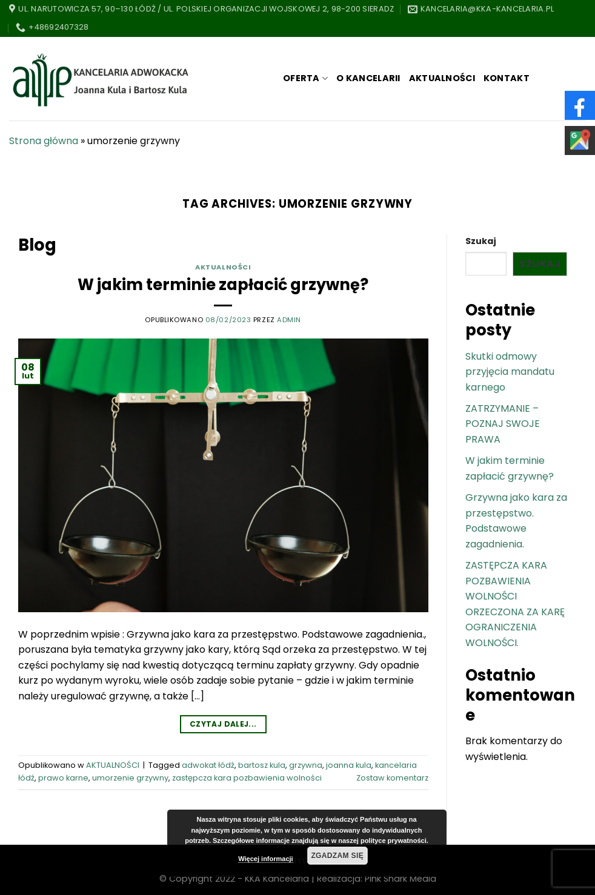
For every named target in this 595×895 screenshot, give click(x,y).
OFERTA (305, 78)
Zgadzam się (337, 855)
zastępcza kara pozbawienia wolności (247, 778)
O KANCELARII (368, 78)
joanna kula (348, 765)
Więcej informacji (265, 858)
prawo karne (63, 778)
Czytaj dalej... (223, 724)
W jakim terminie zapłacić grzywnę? (223, 285)
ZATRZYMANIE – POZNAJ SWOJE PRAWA (502, 423)
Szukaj (480, 241)
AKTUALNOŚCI (442, 78)
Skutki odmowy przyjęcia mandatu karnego (509, 371)
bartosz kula (261, 765)
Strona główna (43, 141)
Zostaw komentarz (392, 778)
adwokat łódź (208, 765)
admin (289, 320)
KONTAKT (507, 78)
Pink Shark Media (400, 879)
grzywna (305, 765)
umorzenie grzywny (130, 778)
